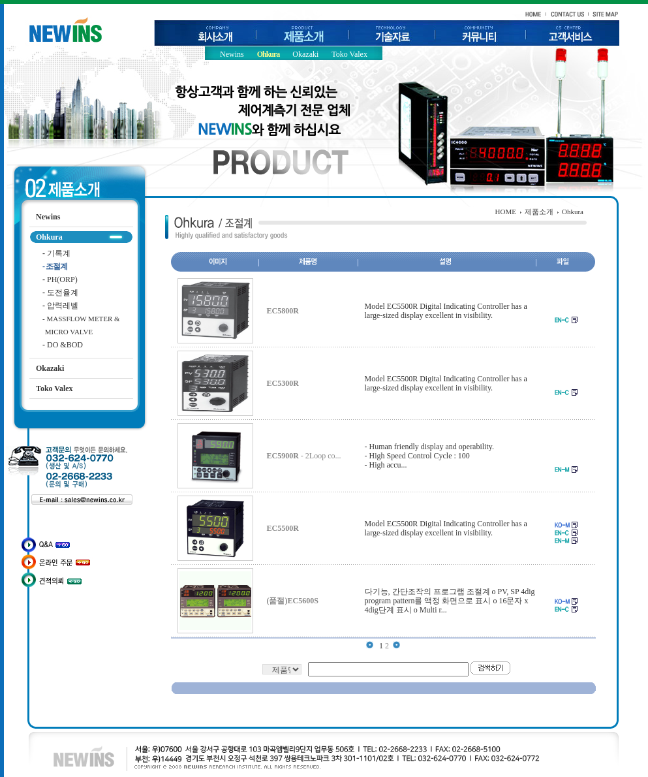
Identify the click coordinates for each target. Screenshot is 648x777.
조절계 (54, 266)
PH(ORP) (60, 279)
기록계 (56, 253)
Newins (232, 54)
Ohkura (268, 54)
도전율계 (60, 292)
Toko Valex (349, 54)
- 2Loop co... (304, 455)
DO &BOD (62, 344)
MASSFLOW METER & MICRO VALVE (78, 320)
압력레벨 (60, 305)
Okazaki (305, 54)
